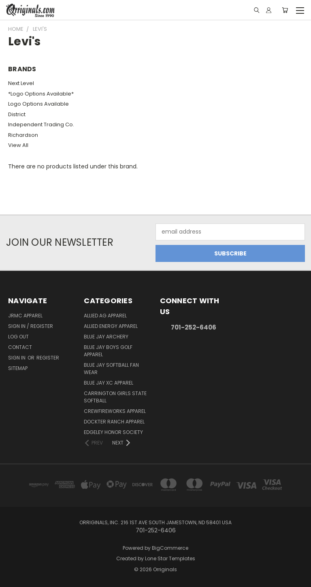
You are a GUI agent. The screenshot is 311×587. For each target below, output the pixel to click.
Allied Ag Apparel (105, 315)
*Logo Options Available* (41, 94)
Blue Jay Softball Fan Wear (111, 369)
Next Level (21, 83)
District (17, 114)
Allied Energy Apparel (111, 326)
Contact (20, 347)
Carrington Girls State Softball (115, 397)
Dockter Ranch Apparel (114, 421)
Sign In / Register (30, 326)
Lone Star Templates (170, 558)
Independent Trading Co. (41, 124)
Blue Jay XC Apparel (108, 382)
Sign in (17, 357)
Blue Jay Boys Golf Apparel (108, 351)
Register (47, 357)
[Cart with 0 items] (285, 10)
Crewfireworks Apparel (115, 411)
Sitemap (18, 368)
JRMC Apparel (25, 315)
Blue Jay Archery (106, 336)
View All (18, 145)
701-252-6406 (193, 327)
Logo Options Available (38, 104)
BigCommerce (170, 547)
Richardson (23, 135)
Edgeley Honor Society (113, 432)
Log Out (18, 336)
